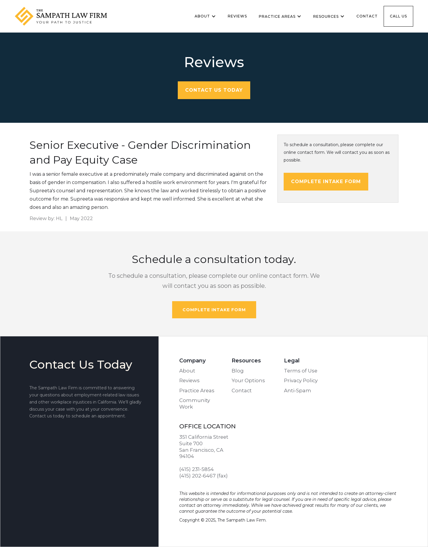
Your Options (248, 380)
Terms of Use (300, 371)
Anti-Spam (297, 390)
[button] (205, 16)
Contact (367, 16)
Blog (238, 371)
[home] (66, 16)
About (187, 371)
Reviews (237, 16)
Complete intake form (326, 181)
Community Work (194, 403)
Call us (398, 16)
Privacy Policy (301, 380)
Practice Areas (196, 390)
